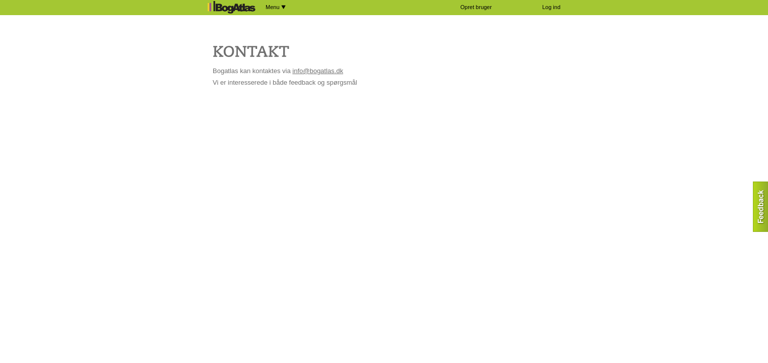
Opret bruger (476, 7)
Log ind (551, 7)
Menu (276, 7)
